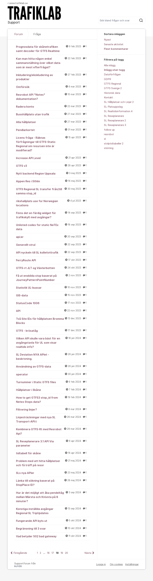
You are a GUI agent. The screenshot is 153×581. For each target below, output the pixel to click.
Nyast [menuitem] (107, 39)
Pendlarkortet (53, 130)
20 (66, 552)
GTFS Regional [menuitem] (112, 83)
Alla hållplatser (53, 122)
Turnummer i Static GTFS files (53, 382)
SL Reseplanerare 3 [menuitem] (115, 125)
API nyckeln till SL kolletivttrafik (53, 252)
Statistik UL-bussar (53, 287)
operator (53, 374)
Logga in (101, 564)
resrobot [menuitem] (109, 134)
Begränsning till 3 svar (53, 528)
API (53, 311)
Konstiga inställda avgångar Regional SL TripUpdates (53, 511)
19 (62, 552)
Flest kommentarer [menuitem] (116, 48)
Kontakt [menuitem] (108, 97)
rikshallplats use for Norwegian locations (53, 203)
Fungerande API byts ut (53, 520)
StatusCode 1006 (53, 303)
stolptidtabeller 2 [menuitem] (113, 143)
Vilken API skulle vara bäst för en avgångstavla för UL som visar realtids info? (53, 342)
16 (48, 552)
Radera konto (53, 106)
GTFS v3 (53, 165)
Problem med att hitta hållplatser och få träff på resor (53, 463)
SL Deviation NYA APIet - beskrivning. (53, 356)
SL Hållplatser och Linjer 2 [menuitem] (119, 102)
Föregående (20, 552)
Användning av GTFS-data (53, 366)
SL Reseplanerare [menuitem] (114, 116)
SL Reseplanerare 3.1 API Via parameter (53, 443)
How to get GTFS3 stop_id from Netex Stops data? (53, 399)
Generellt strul (53, 244)
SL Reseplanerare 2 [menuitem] (115, 120)
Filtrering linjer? (53, 409)
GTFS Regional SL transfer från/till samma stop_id (53, 191)
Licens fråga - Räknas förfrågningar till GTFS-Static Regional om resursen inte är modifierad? (53, 144)
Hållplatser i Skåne (53, 390)
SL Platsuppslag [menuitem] (113, 106)
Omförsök (53, 87)
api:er (53, 237)
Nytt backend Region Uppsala (53, 173)
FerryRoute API (53, 260)
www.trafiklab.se (18, 3)
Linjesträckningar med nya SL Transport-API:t (53, 419)
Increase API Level (53, 158)
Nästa (87, 552)
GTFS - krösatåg (53, 330)
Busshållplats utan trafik (53, 114)
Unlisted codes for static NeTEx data (53, 227)
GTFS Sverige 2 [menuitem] (113, 88)
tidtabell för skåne (53, 453)
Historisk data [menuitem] (112, 92)
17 (53, 552)
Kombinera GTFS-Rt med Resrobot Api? (53, 431)
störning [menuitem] (108, 148)
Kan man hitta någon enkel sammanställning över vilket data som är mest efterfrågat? (53, 63)
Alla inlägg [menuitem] (109, 65)
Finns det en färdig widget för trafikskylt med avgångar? (53, 215)
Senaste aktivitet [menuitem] (113, 44)
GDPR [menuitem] (107, 79)
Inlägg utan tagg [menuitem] (114, 69)
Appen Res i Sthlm (53, 181)
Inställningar (132, 564)
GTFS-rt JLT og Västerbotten (53, 268)
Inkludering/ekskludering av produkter (53, 77)
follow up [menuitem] (109, 129)
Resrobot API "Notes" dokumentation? (53, 97)
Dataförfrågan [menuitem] (112, 74)
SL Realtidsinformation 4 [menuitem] (118, 111)
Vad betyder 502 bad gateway (53, 536)
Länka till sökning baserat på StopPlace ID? (53, 483)
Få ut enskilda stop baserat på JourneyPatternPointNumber (53, 278)
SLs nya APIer (53, 473)
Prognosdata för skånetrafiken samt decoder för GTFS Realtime (53, 49)
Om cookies (116, 564)
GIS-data (53, 295)
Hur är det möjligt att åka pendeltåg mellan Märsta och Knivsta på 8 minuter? (53, 497)
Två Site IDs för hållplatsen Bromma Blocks (53, 321)
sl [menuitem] (105, 138)
